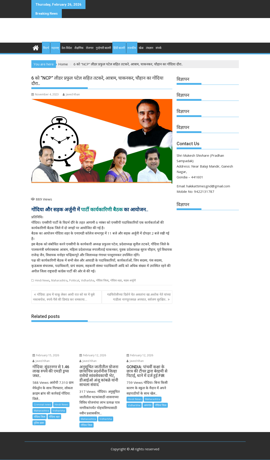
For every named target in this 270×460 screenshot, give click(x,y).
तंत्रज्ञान (149, 48)
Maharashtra (59, 280)
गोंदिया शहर (116, 280)
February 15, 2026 (45, 355)
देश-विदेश (67, 48)
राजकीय (131, 48)
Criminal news (42, 404)
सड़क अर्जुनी (130, 280)
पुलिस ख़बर (39, 422)
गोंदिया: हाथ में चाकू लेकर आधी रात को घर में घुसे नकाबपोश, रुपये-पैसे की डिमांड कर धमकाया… (64, 296)
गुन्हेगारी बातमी (103, 48)
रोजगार (89, 48)
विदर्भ (46, 48)
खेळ (141, 48)
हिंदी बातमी (119, 48)
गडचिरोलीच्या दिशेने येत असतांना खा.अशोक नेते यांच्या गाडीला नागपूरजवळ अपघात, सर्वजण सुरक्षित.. (139, 296)
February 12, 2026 (92, 355)
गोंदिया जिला (102, 280)
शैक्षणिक (78, 48)
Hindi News (42, 280)
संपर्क (159, 48)
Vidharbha (87, 280)
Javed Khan (71, 94)
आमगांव (147, 405)
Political (74, 280)
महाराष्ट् (55, 48)
